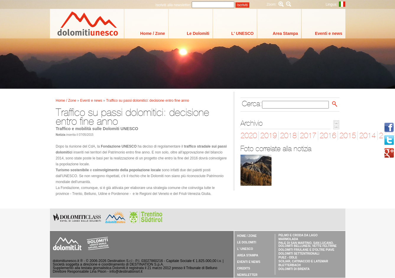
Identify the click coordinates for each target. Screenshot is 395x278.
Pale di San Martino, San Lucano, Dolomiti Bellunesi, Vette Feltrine (308, 244)
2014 (367, 135)
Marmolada (288, 239)
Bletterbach (290, 265)
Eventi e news (328, 33)
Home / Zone (152, 33)
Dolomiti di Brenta (294, 269)
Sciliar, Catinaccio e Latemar (303, 261)
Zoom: (271, 4)
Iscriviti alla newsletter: (173, 5)
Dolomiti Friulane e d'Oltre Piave (306, 249)
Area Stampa (285, 33)
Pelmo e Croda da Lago (298, 235)
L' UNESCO (242, 33)
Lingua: (331, 4)
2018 (288, 135)
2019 (268, 135)
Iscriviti (242, 5)
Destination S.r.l (120, 261)
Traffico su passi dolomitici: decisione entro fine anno (147, 100)
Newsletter (247, 275)
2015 (347, 135)
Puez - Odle (288, 257)
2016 (328, 135)
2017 (308, 135)
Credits (243, 268)
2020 (248, 135)
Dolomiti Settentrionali (299, 253)
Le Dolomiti (198, 33)
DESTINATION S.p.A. (147, 264)
